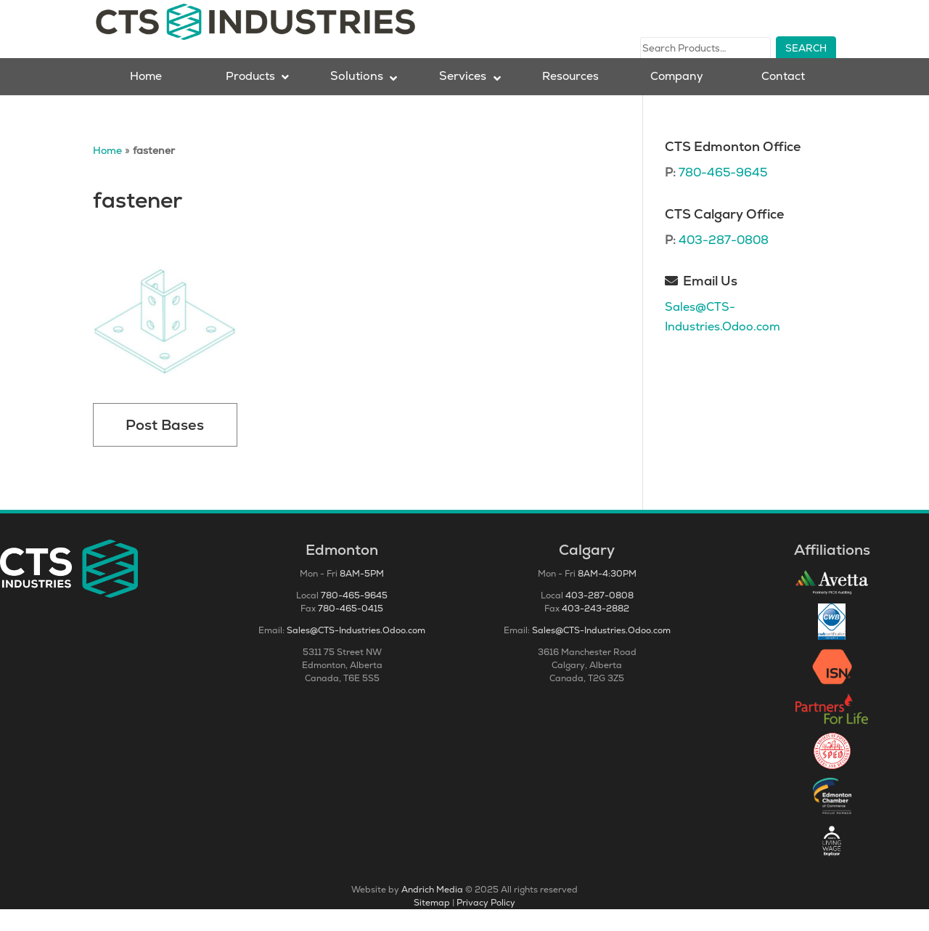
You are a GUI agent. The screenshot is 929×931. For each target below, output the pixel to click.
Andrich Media (432, 911)
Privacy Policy (486, 924)
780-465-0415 (350, 630)
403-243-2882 (595, 630)
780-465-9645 (723, 194)
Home (107, 172)
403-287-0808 (724, 261)
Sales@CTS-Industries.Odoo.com (356, 652)
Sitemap (432, 924)
